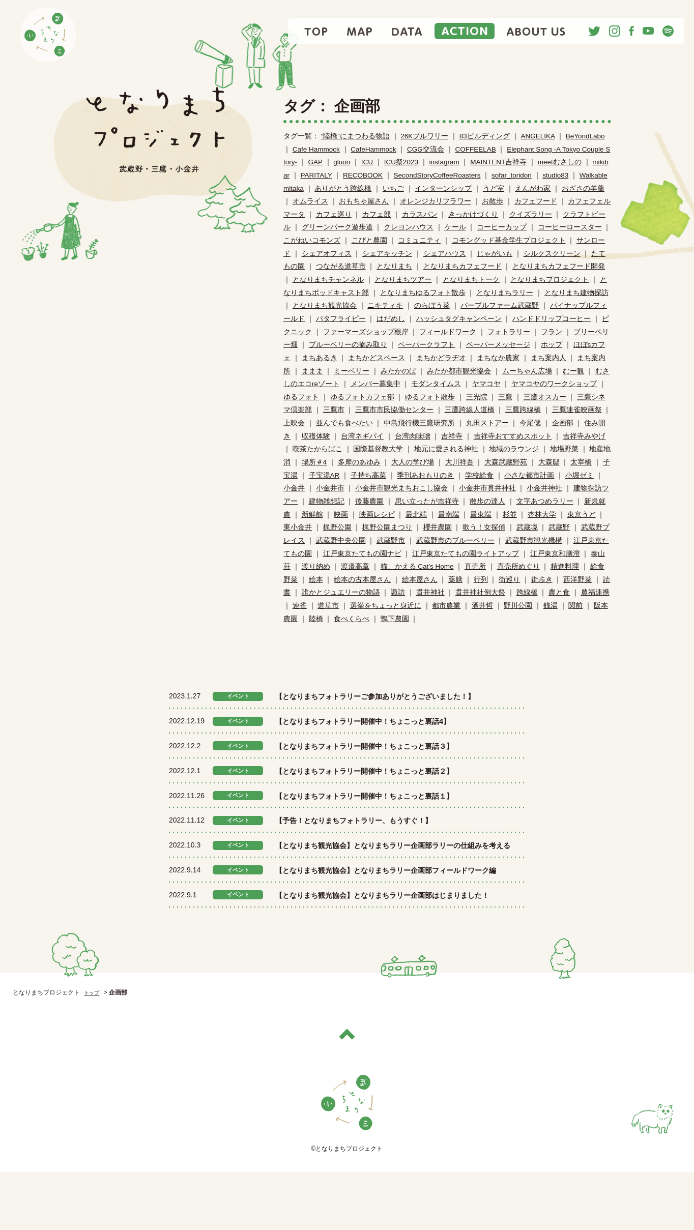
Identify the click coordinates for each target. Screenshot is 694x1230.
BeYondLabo (585, 136)
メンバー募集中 (375, 384)
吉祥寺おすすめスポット (513, 436)
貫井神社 (430, 592)
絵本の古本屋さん (362, 579)
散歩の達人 (487, 501)
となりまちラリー (504, 293)
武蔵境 (527, 527)
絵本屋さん (420, 579)
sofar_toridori (511, 175)
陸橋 (316, 619)
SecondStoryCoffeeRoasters (437, 175)
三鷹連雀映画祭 (577, 410)
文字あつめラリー (544, 501)
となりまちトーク (471, 279)
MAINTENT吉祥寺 (498, 162)
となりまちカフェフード (462, 266)
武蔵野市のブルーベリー (455, 540)
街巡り (509, 579)
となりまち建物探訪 (576, 293)
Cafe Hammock (316, 149)
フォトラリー (508, 332)
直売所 (475, 566)
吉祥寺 (451, 436)
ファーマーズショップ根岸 (366, 332)
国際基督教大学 (378, 449)
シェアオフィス (327, 253)
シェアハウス (444, 253)
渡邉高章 (355, 566)
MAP (360, 31)
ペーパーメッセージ (498, 344)
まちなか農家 (498, 358)
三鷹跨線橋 (523, 410)
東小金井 (297, 527)
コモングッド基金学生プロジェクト (509, 240)
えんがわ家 (533, 188)
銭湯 (550, 605)
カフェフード (535, 201)
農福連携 (595, 592)
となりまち (394, 266)
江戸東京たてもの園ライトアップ (465, 554)
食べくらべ (351, 619)
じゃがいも (494, 253)
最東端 (480, 514)
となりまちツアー (402, 279)
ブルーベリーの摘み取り (348, 344)
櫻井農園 (437, 527)
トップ (93, 1051)
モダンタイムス (436, 384)
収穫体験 (316, 436)
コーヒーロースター (570, 227)
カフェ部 (376, 214)
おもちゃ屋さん (364, 201)
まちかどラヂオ (441, 358)
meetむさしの (560, 162)
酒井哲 (482, 605)
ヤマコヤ (486, 384)
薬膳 (455, 579)
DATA (407, 31)
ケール (455, 227)
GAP (315, 162)
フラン (551, 332)
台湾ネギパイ (362, 436)
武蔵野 (559, 527)
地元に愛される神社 (446, 449)
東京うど (581, 514)
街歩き (542, 579)
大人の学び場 (412, 462)
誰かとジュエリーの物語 (341, 592)
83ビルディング (484, 136)
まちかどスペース (376, 358)
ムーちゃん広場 (527, 371)
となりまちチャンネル (328, 279)
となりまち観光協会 (325, 305)
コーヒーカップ (502, 227)
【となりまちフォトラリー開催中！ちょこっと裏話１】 (389, 810)
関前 (575, 605)
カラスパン (420, 214)
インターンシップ (443, 188)
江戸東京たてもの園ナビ (362, 554)
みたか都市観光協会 (459, 371)
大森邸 (549, 462)
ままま (312, 371)
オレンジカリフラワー (435, 201)
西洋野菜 (577, 579)
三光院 (476, 397)
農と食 (559, 592)
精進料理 (565, 566)
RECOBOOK (363, 175)
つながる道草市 (341, 266)
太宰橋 (581, 462)
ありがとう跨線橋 (342, 188)
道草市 (328, 605)
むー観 (573, 371)
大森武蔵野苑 (505, 462)
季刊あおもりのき (425, 475)
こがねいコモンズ (311, 240)
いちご (393, 188)
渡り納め (316, 566)
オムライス (310, 201)
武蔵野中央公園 (341, 540)
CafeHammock (373, 149)
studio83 (555, 175)
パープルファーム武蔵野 (499, 305)
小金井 (294, 488)
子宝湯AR (324, 475)
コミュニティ (419, 240)
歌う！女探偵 (483, 527)
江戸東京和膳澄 (555, 554)
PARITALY (316, 175)
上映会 (294, 423)
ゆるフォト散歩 (430, 397)
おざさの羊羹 (583, 188)
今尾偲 (530, 423)
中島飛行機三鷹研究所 (419, 423)
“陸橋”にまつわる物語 (355, 136)
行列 (481, 579)
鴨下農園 (395, 619)
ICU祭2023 (401, 162)
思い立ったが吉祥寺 (427, 501)
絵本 (316, 579)
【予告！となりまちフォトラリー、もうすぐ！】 (376, 835)
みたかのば (398, 371)
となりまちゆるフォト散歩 (423, 293)
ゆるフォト (301, 397)
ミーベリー (351, 371)
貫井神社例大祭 (480, 592)
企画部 (562, 423)
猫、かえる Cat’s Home (417, 566)
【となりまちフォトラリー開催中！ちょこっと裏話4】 (387, 735)
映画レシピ (377, 514)
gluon (341, 162)
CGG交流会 (425, 149)
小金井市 (330, 488)
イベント (238, 696)
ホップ (551, 344)
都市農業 (446, 605)
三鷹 (505, 397)
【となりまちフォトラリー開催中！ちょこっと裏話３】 (389, 760)
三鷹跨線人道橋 (470, 410)
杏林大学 (542, 514)
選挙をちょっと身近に (385, 605)
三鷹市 (333, 410)
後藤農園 (369, 501)
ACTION (465, 31)
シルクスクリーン (552, 253)
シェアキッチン (387, 253)
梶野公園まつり (387, 527)
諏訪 (398, 592)
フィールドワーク (447, 332)
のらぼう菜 (432, 305)
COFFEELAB (475, 149)
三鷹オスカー (545, 397)
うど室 (493, 188)
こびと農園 (369, 240)
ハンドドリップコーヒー (551, 319)
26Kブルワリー (424, 136)
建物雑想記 (326, 501)
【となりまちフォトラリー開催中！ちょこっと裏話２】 (389, 785)
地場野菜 (564, 449)
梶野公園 (337, 527)
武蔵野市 (391, 540)
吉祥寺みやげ (584, 436)
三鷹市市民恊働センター (394, 410)
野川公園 (518, 605)
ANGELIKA (537, 136)
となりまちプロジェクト (549, 279)
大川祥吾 (459, 462)
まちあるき (319, 358)
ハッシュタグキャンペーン (459, 319)
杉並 (510, 514)
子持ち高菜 (368, 475)
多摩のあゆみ (359, 462)
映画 (341, 514)
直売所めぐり (518, 566)
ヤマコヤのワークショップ (554, 384)
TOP (316, 31)
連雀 (300, 605)
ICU (367, 162)
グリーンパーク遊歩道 (337, 227)
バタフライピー (341, 319)
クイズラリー (530, 214)
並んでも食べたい (344, 423)
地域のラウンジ (514, 449)
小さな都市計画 (529, 475)
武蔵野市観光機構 (533, 540)
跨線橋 (527, 592)
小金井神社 (544, 488)
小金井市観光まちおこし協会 (401, 488)
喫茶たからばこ (317, 449)
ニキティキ (385, 305)
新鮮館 (312, 514)
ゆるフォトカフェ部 (362, 397)
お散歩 (492, 201)
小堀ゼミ (579, 475)
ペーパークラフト (426, 344)
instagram (444, 162)
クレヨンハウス (408, 227)
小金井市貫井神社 (487, 488)
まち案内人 (548, 358)
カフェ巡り (334, 214)
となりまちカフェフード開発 (558, 266)
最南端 (448, 514)
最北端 (416, 514)
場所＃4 (314, 462)
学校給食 (479, 475)
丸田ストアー (487, 423)
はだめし (391, 319)
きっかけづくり (473, 214)
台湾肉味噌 (412, 436)
